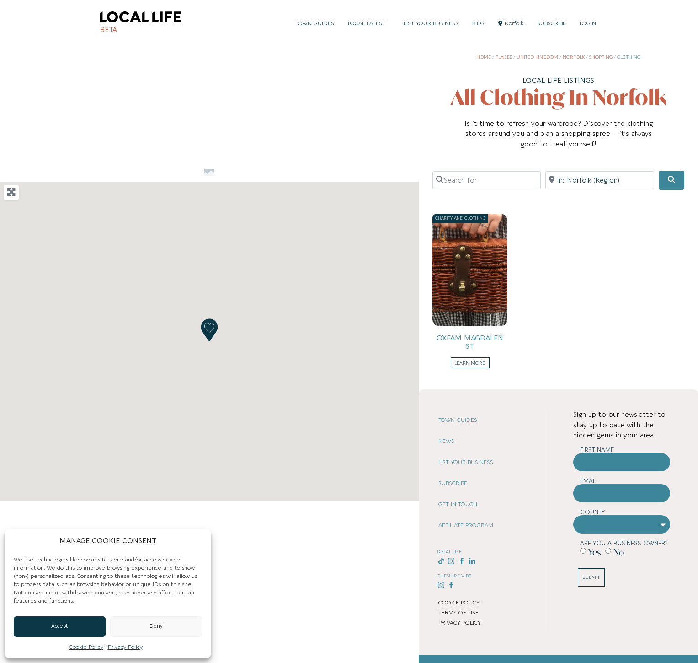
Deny (156, 626)
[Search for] (486, 180)
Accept (59, 626)
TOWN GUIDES (314, 23)
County (592, 512)
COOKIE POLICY (459, 602)
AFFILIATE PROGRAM (465, 525)
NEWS (446, 441)
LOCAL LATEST (369, 23)
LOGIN (588, 23)
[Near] (599, 180)
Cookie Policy (86, 647)
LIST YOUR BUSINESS (431, 23)
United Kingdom (537, 57)
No (618, 552)
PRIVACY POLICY (459, 623)
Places (504, 57)
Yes (594, 552)
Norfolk (510, 23)
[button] (209, 329)
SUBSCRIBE (551, 23)
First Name (597, 450)
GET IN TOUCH (457, 504)
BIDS (478, 23)
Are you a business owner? (623, 543)
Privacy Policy (125, 647)
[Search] (671, 180)
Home (483, 57)
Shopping (601, 57)
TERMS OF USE (458, 612)
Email (588, 481)
